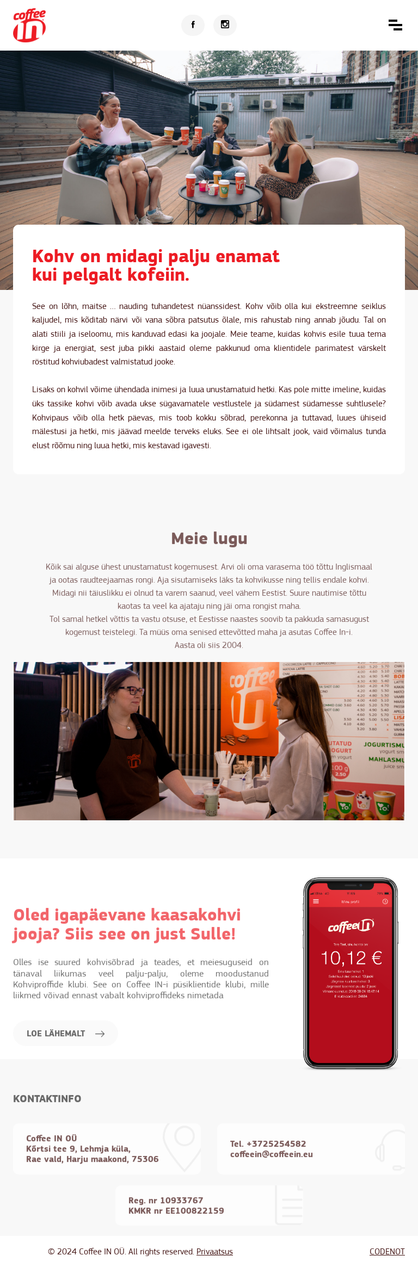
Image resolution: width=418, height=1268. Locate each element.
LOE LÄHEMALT (65, 1064)
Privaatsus (214, 1252)
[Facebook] (193, 25)
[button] (395, 25)
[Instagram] (225, 25)
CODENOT (387, 1252)
